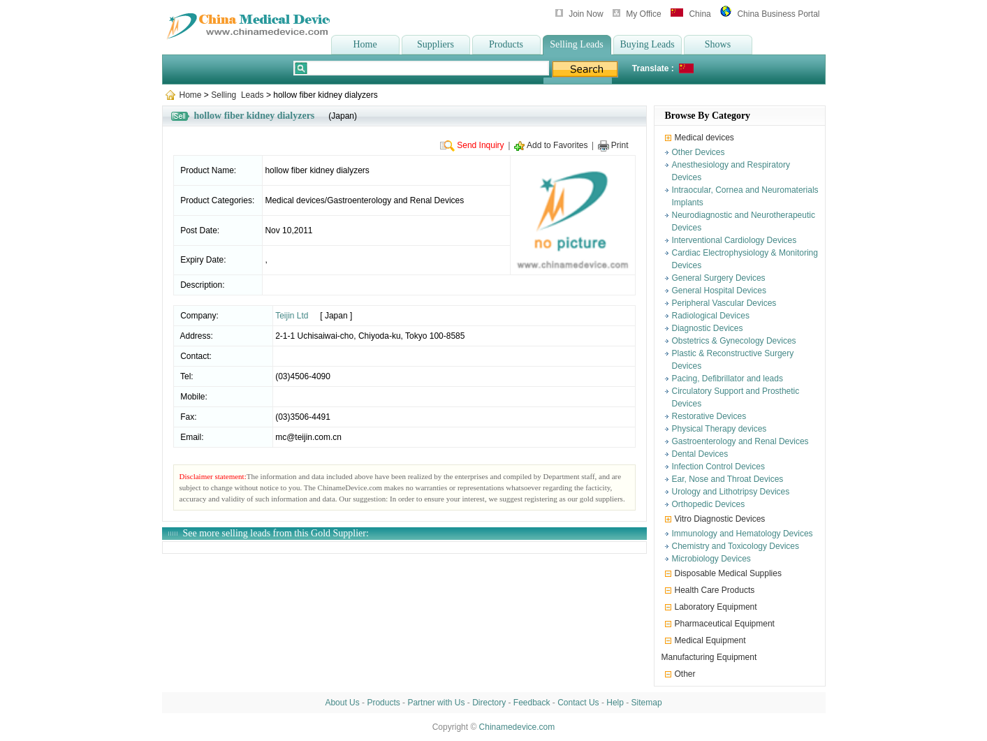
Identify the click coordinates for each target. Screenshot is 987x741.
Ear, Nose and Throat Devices (728, 479)
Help (615, 702)
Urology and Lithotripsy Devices (731, 492)
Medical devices (704, 137)
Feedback (531, 702)
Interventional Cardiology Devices (734, 240)
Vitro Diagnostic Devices (720, 519)
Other (685, 674)
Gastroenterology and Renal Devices (740, 441)
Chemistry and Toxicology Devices (736, 546)
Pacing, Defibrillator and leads (727, 378)
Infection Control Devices (718, 466)
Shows (718, 44)
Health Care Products (715, 590)
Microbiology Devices (711, 559)
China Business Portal (778, 14)
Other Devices (698, 152)
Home (364, 44)
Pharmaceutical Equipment (725, 624)
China (699, 14)
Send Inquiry (480, 145)
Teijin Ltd (291, 316)
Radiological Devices (711, 316)
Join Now (586, 14)
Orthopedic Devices (708, 504)
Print (620, 145)
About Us (342, 702)
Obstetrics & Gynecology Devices (734, 341)
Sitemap (646, 702)
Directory (489, 702)
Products (506, 44)
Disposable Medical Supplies (728, 573)
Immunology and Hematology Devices (742, 533)
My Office (643, 14)
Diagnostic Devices (707, 328)
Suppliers (435, 44)
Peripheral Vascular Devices (724, 303)
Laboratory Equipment (716, 607)
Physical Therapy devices (719, 429)
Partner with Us (436, 702)
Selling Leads (577, 44)
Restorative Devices (709, 416)
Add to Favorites (557, 145)
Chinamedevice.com (517, 727)
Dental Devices (700, 454)
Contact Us (578, 702)
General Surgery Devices (719, 278)
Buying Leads (647, 44)
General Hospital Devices (719, 290)
